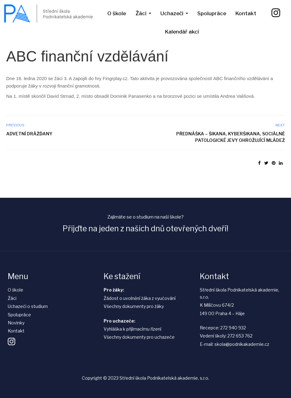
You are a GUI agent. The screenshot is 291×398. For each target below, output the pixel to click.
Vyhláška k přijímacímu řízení (132, 329)
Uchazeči (171, 13)
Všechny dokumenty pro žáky (134, 306)
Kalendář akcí (182, 32)
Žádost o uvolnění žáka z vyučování (140, 298)
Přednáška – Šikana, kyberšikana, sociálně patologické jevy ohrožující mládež (230, 137)
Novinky (16, 322)
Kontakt (245, 13)
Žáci (141, 13)
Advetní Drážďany (29, 133)
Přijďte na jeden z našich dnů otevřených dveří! (145, 228)
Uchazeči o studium (28, 306)
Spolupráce (211, 13)
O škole (116, 13)
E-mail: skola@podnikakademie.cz (234, 344)
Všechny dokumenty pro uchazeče (139, 337)
